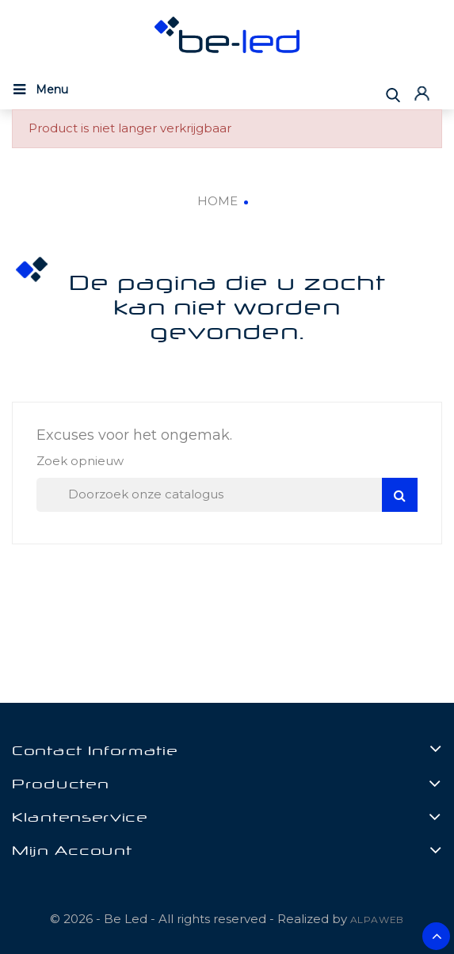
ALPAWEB (377, 919)
